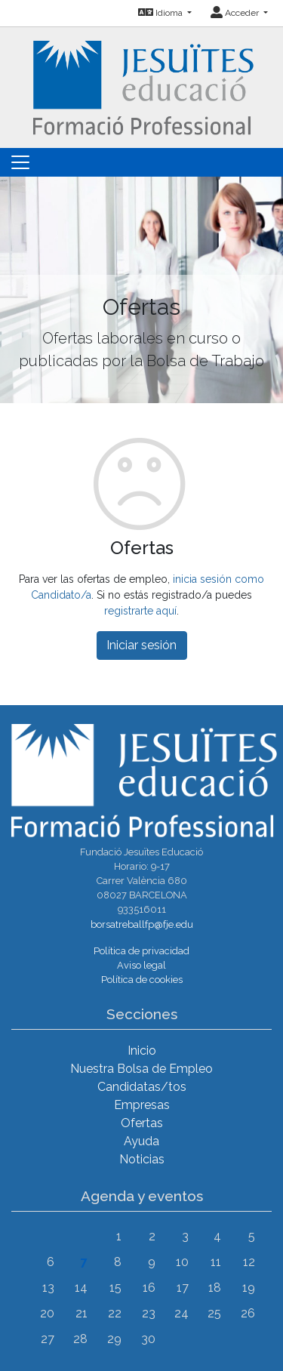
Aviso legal (141, 965)
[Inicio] (141, 86)
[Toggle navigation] (20, 162)
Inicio (142, 1050)
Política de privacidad (141, 951)
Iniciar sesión (141, 645)
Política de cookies (142, 979)
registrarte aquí (140, 611)
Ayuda (141, 1141)
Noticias (142, 1159)
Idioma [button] (161, 13)
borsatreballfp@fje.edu (142, 924)
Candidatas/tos (141, 1087)
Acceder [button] (236, 13)
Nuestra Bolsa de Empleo (141, 1068)
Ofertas (142, 1123)
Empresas (142, 1105)
